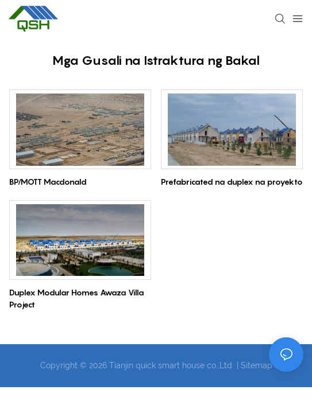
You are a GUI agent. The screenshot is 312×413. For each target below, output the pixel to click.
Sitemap (256, 365)
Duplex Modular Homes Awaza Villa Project (76, 298)
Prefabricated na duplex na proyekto (232, 181)
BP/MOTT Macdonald (48, 181)
